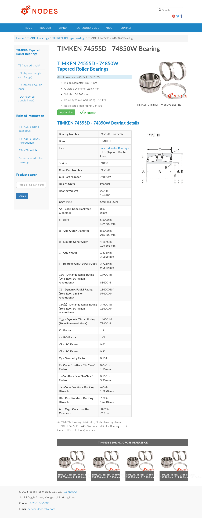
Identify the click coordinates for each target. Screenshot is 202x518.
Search (22, 195)
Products (45, 27)
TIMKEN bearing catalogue (29, 128)
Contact (126, 27)
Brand (64, 27)
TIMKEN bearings (38, 38)
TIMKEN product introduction (29, 140)
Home (28, 27)
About (110, 27)
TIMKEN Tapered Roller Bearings (28, 52)
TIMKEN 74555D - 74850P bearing (144, 474)
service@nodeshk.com (41, 508)
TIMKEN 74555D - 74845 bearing (75, 474)
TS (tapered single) (29, 65)
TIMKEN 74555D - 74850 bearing (109, 474)
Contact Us (71, 491)
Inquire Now (66, 112)
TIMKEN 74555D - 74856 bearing (177, 474)
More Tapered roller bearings (31, 160)
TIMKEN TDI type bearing (68, 38)
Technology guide (87, 27)
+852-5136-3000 (38, 503)
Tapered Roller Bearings (114, 148)
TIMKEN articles (29, 150)
